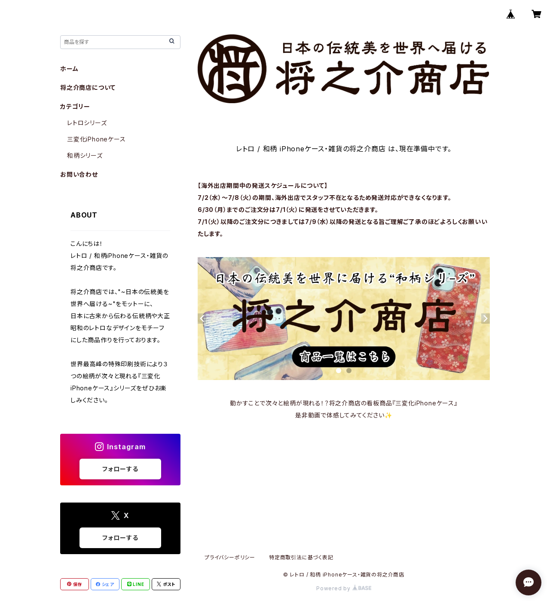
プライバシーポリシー (230, 557)
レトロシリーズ (87, 122)
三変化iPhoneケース (96, 139)
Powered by (343, 588)
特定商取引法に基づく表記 (301, 557)
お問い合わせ (79, 174)
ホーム (69, 68)
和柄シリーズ (85, 155)
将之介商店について (88, 87)
